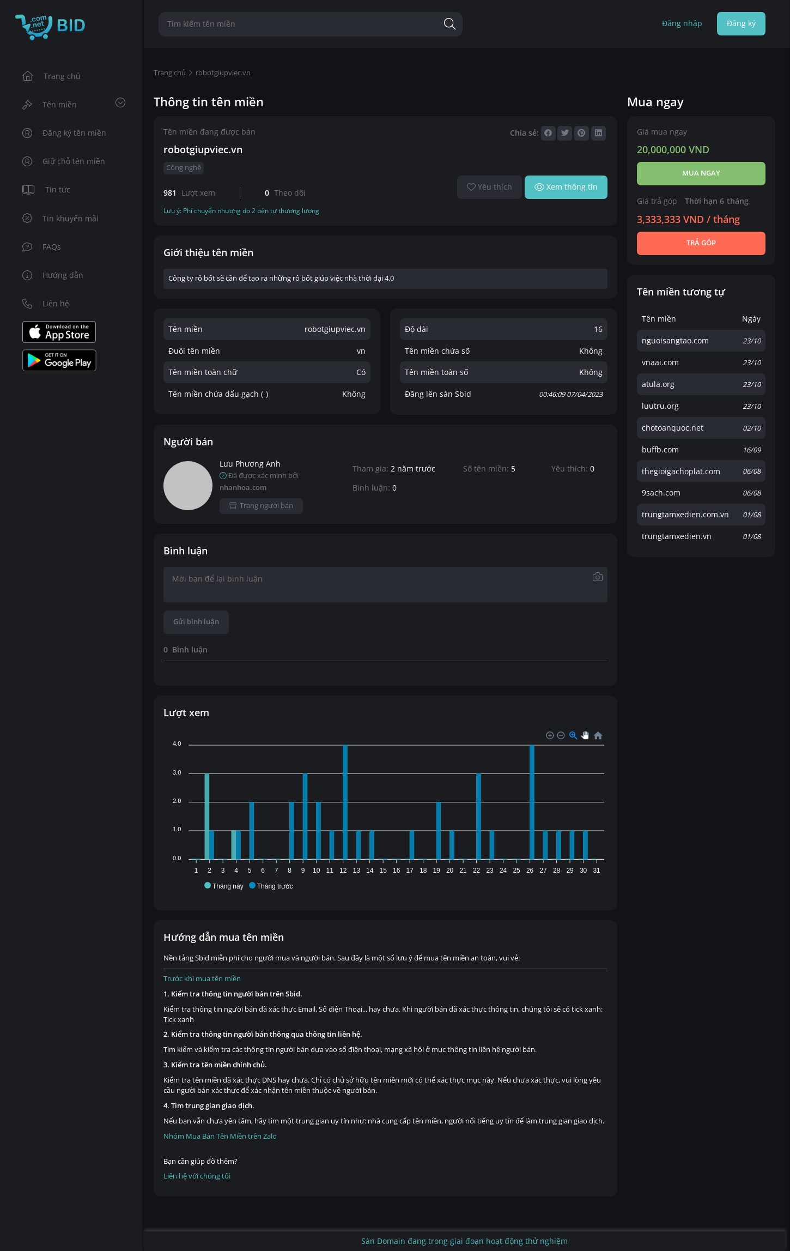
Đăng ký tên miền (64, 133)
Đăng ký (741, 23)
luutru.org (660, 406)
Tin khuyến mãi (60, 218)
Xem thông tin (566, 187)
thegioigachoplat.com (681, 471)
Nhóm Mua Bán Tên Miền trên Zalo (220, 1136)
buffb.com (660, 449)
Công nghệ (183, 167)
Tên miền (73, 104)
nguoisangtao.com (675, 340)
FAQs (42, 246)
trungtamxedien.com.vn (685, 514)
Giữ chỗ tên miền (64, 161)
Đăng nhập (682, 23)
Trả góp (701, 242)
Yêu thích (490, 187)
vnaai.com (660, 362)
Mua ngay (701, 173)
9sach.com (661, 492)
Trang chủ (51, 76)
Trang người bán (261, 505)
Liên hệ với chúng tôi (196, 1176)
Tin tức (46, 189)
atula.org (658, 384)
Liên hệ (46, 303)
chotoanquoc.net (672, 427)
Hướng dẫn (53, 275)
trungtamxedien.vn (677, 536)
